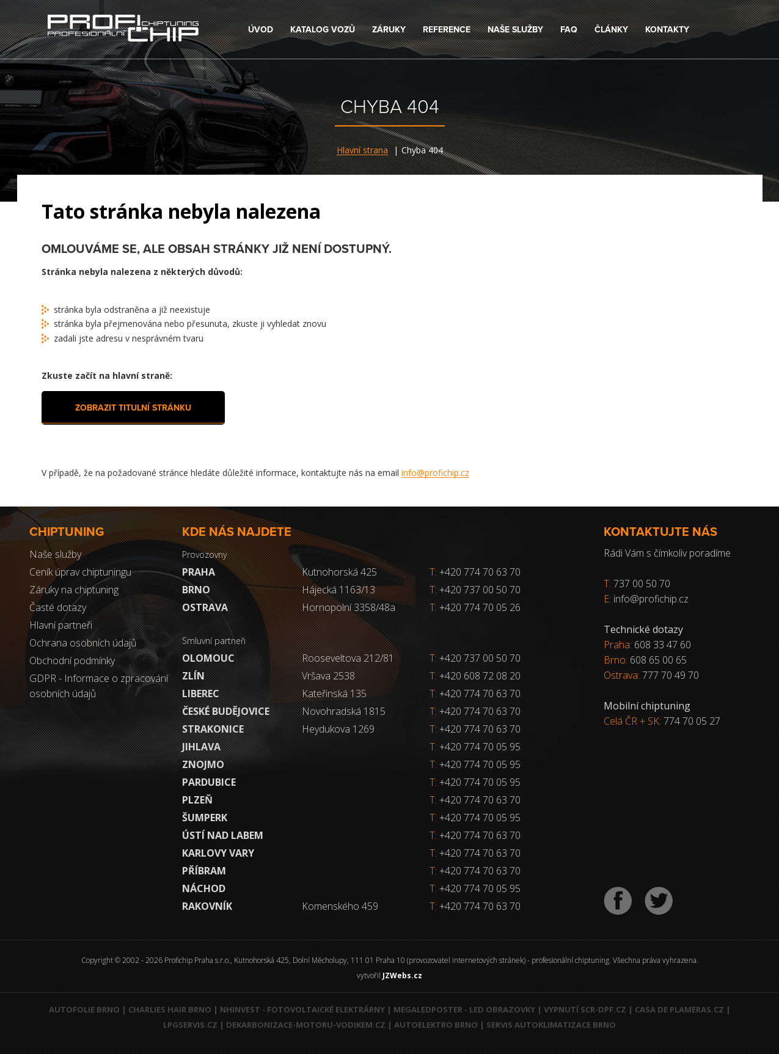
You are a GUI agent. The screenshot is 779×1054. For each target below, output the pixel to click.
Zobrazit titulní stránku (133, 408)
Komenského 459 (340, 906)
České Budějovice (225, 711)
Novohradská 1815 (344, 711)
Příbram (204, 870)
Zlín (193, 676)
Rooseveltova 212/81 (348, 658)
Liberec (200, 693)
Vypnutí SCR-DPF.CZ (585, 1009)
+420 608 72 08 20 (480, 676)
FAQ (568, 29)
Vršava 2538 (328, 676)
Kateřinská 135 (334, 693)
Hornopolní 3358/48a (348, 607)
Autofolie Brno (84, 1009)
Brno (196, 589)
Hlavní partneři (60, 625)
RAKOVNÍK (207, 906)
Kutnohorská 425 (339, 572)
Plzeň (197, 800)
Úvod (260, 29)
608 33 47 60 (662, 644)
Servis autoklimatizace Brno (551, 1024)
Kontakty (667, 29)
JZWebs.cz (402, 975)
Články (611, 29)
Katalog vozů (322, 29)
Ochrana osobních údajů (82, 643)
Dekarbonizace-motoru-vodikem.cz (306, 1024)
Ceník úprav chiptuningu (80, 572)
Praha (198, 572)
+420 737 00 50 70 (475, 589)
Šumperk (204, 817)
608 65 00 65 (658, 660)
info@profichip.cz (435, 472)
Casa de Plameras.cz (679, 1009)
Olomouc (208, 658)
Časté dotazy (57, 607)
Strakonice (213, 729)
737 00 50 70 (641, 583)
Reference (446, 29)
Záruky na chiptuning (74, 589)
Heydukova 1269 (338, 729)
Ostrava (205, 607)
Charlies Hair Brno (169, 1009)
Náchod (203, 888)
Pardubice (209, 782)
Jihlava (201, 746)
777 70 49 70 (670, 675)
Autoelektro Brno (436, 1024)
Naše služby (515, 29)
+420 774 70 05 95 (480, 746)
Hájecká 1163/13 (338, 589)
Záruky (389, 29)
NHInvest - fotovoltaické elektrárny (302, 1009)
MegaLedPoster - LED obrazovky (464, 1009)
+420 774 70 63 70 (475, 572)
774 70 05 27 (692, 721)
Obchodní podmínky (72, 660)
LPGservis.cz (190, 1024)
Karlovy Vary (218, 853)
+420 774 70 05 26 (475, 607)
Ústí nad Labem (222, 835)
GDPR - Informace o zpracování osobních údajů (98, 686)
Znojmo (203, 764)
